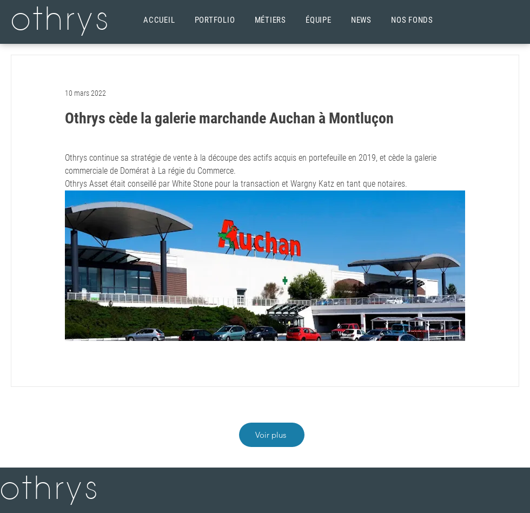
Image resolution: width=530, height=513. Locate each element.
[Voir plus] (271, 435)
